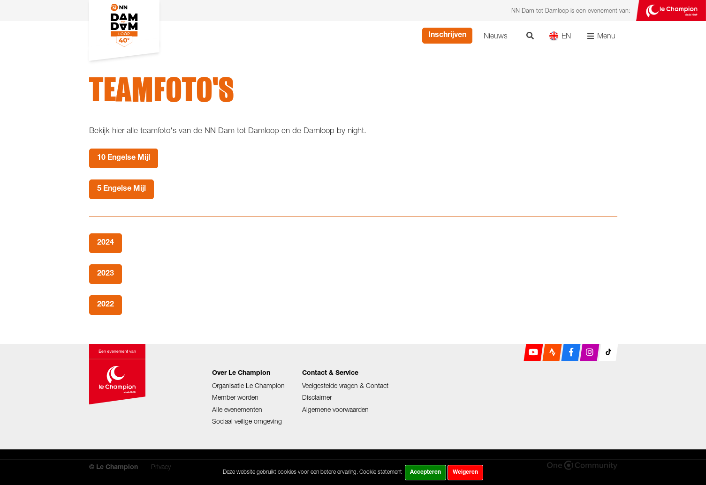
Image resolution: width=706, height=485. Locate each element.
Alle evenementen (237, 409)
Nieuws (496, 35)
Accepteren (425, 472)
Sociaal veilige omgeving (247, 421)
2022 (105, 305)
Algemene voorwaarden (335, 409)
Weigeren (465, 472)
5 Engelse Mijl (121, 189)
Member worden (235, 397)
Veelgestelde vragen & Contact (345, 385)
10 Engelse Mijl (123, 158)
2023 (105, 274)
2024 (105, 243)
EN (560, 36)
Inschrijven (447, 35)
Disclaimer (317, 397)
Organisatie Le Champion (248, 385)
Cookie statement (380, 471)
